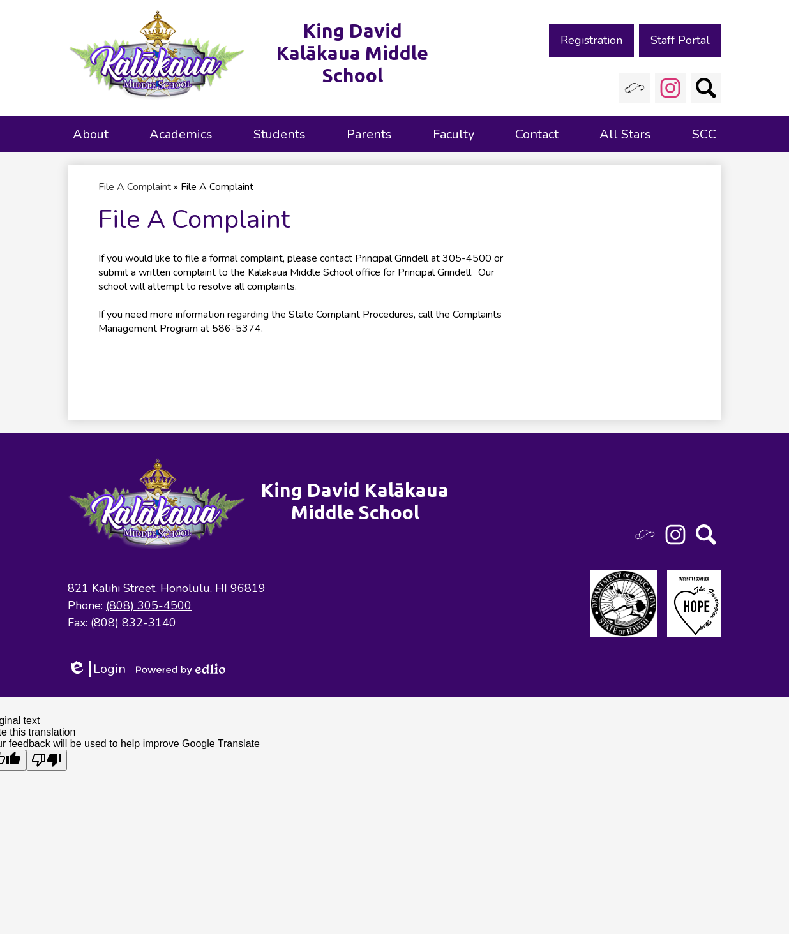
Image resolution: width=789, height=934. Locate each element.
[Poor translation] (46, 760)
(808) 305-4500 (149, 605)
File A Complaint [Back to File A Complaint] (134, 187)
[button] (91, 134)
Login (97, 669)
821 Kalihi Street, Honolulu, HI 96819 (167, 588)
